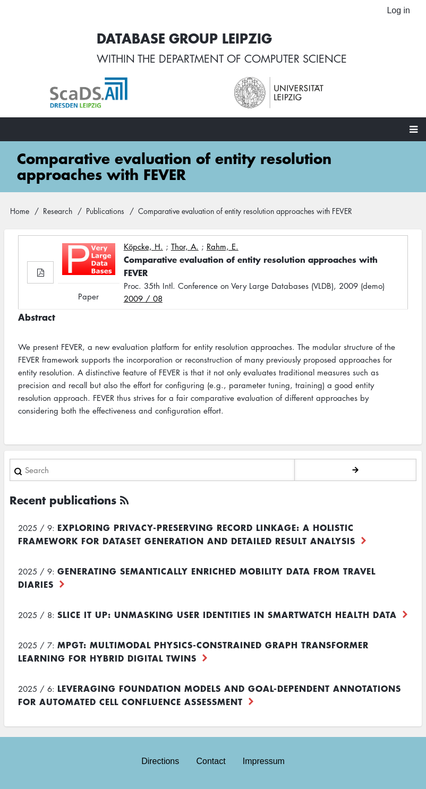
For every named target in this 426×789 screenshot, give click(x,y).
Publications (105, 210)
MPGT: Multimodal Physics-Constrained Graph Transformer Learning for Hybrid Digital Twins (193, 651)
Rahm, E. (222, 246)
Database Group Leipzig (184, 38)
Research (57, 210)
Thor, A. (185, 246)
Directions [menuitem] (160, 761)
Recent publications (63, 500)
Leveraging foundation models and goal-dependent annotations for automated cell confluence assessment (209, 695)
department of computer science (253, 58)
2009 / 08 (143, 298)
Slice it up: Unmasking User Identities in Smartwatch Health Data (227, 614)
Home (19, 210)
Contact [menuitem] (210, 761)
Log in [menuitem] (398, 10)
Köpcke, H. (143, 246)
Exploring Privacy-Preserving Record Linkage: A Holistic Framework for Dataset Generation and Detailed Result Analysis (186, 534)
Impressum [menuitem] (264, 761)
